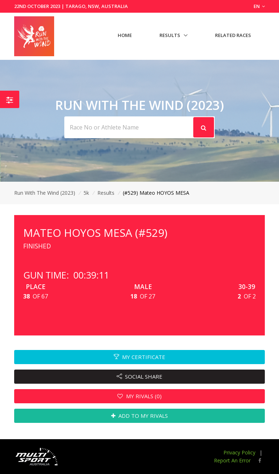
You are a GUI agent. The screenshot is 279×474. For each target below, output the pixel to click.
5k (86, 192)
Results (169, 35)
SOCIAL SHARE (140, 376)
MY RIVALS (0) (139, 396)
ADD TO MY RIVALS (139, 415)
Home (125, 35)
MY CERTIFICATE (140, 356)
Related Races (233, 35)
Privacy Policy (239, 452)
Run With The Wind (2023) (44, 192)
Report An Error (232, 460)
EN (259, 6)
